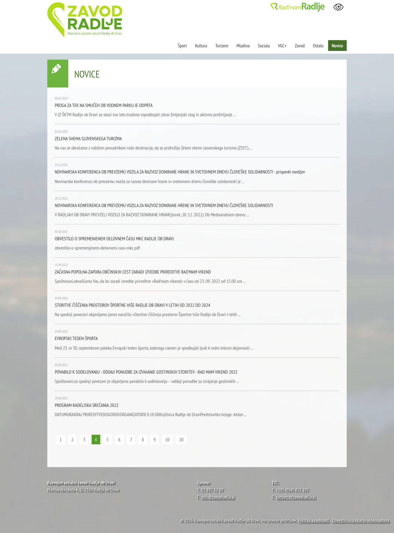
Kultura (201, 46)
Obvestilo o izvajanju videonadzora (361, 520)
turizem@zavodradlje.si (296, 497)
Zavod (300, 46)
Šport (183, 46)
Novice (337, 46)
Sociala (263, 46)
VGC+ (282, 46)
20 (181, 440)
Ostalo (318, 46)
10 (167, 440)
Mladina (243, 46)
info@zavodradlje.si (218, 497)
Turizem (221, 46)
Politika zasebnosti (313, 520)
